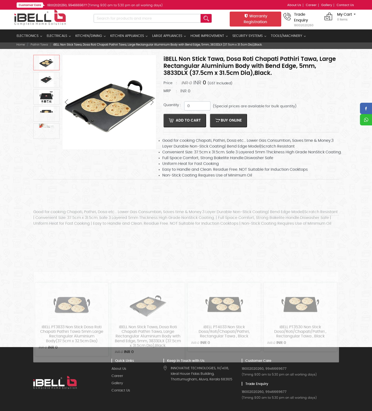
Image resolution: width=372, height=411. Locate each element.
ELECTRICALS (57, 36)
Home (20, 44)
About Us (294, 5)
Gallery (326, 5)
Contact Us (345, 5)
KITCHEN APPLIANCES (127, 36)
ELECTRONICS (28, 36)
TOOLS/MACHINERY (286, 36)
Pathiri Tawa (39, 44)
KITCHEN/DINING (88, 36)
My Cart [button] (344, 17)
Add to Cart (185, 126)
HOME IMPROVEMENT (207, 36)
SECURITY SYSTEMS (247, 36)
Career (311, 5)
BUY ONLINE (228, 126)
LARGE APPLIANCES (167, 36)
